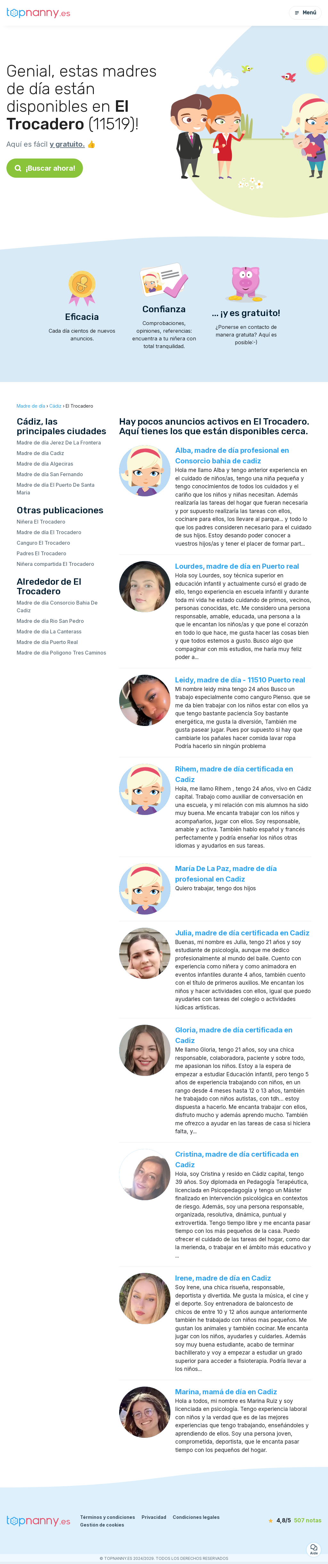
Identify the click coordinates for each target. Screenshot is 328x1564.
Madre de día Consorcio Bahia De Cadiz (57, 606)
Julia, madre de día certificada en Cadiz (242, 933)
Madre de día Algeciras (45, 463)
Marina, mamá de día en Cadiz (226, 1392)
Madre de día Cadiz (40, 453)
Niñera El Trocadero (41, 521)
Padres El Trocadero (41, 553)
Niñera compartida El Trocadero (55, 564)
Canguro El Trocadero (43, 543)
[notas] (288, 1521)
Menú (305, 13)
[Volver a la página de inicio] (38, 13)
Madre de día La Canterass (49, 631)
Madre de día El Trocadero (49, 532)
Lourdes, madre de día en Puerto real (237, 566)
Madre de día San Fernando (50, 474)
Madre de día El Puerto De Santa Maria (55, 489)
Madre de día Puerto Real (47, 642)
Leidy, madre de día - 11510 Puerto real (240, 680)
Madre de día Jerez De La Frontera (59, 442)
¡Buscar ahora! (44, 168)
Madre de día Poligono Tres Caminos (61, 652)
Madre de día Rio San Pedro (50, 621)
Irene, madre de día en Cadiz (223, 1278)
